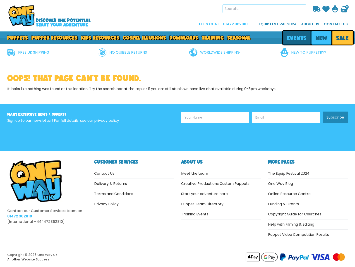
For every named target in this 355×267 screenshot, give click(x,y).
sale (342, 37)
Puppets (17, 37)
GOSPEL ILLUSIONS (144, 37)
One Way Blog (280, 183)
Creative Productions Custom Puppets (215, 183)
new (321, 37)
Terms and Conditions (113, 193)
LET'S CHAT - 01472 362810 (223, 24)
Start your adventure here (204, 193)
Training (213, 37)
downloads (184, 37)
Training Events (194, 214)
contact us (336, 24)
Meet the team (194, 173)
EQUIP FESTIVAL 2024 (278, 24)
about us (310, 24)
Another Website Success (28, 259)
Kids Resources (100, 37)
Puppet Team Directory (202, 204)
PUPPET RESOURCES (54, 37)
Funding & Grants (283, 204)
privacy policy (106, 120)
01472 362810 (19, 216)
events (296, 37)
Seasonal (239, 37)
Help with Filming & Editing (291, 224)
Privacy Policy (106, 204)
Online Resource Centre (289, 193)
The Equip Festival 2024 (288, 173)
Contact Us (104, 173)
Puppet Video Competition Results (298, 234)
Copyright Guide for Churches (294, 214)
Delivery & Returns (110, 183)
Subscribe (335, 117)
